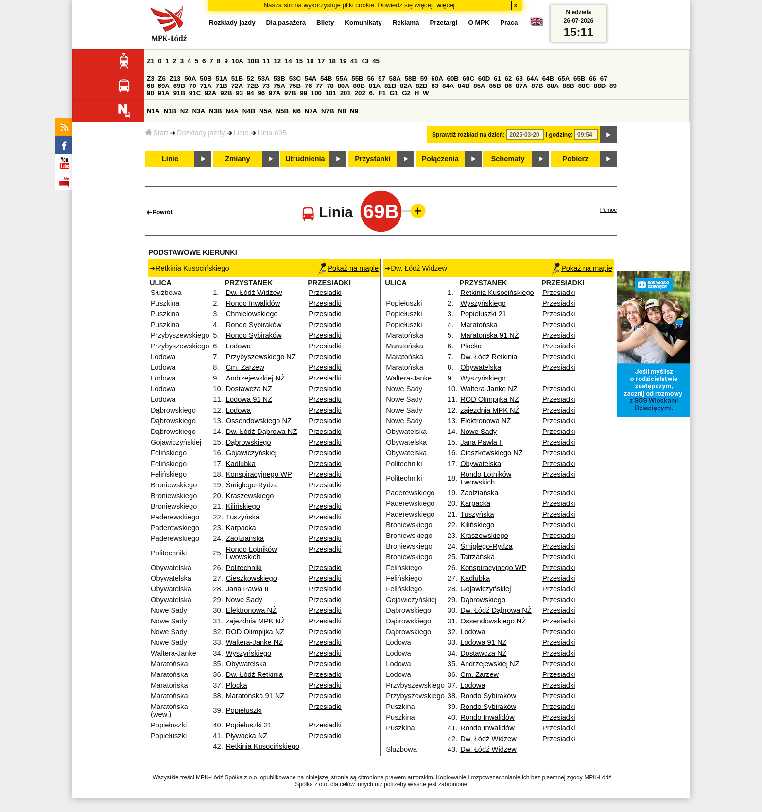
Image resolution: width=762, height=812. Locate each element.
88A (552, 85)
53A (263, 78)
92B (226, 93)
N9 (354, 111)
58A (395, 78)
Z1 (151, 61)
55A (341, 78)
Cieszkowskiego (251, 578)
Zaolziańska (245, 538)
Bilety (325, 22)
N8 (342, 111)
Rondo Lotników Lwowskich (251, 553)
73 (266, 85)
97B (290, 93)
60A (437, 78)
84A (448, 85)
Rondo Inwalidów (253, 303)
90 (150, 93)
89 (613, 85)
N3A (199, 111)
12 (277, 61)
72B (253, 85)
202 (360, 93)
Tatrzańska (477, 557)
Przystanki (372, 159)
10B (253, 61)
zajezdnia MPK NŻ (255, 621)
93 (239, 93)
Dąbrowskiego (248, 442)
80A (343, 85)
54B (326, 78)
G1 (394, 93)
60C (468, 78)
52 (250, 78)
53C (295, 78)
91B (179, 93)
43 (365, 61)
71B (221, 85)
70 (192, 85)
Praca (509, 22)
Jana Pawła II (247, 589)
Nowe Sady (244, 600)
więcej (446, 5)
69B (179, 85)
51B (237, 78)
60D (484, 78)
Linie (241, 133)
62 (508, 78)
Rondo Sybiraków (254, 324)
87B (537, 85)
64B (548, 78)
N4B (249, 111)
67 (603, 78)
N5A (265, 111)
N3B (215, 111)
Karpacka (241, 528)
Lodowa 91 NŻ (249, 399)
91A (164, 93)
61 (497, 78)
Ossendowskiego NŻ (259, 421)
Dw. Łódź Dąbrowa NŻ (261, 431)
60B (453, 78)
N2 (184, 111)
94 (250, 93)
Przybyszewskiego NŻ (261, 357)
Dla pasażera (286, 22)
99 (303, 93)
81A (375, 85)
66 (592, 78)
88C (584, 85)
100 (316, 93)
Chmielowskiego (252, 314)
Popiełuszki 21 (249, 725)
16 (310, 61)
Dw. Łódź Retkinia (254, 674)
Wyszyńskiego (249, 653)
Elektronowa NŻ (251, 610)
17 (321, 61)
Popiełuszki (244, 710)
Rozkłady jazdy (201, 133)
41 (354, 61)
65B (579, 78)
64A (532, 78)
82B (421, 85)
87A (521, 85)
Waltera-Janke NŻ (254, 642)
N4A (232, 111)
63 (519, 78)
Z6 (162, 78)
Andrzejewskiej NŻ (255, 378)
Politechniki (244, 567)
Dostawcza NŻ (249, 389)
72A (237, 85)
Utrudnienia (305, 159)
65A (564, 78)
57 (381, 78)
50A (190, 78)
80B (359, 85)
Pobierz (576, 159)
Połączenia (440, 159)
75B (295, 85)
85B (495, 85)
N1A (153, 111)
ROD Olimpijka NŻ (255, 632)
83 (434, 85)
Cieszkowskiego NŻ (491, 453)
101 (331, 93)
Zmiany (237, 159)
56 (370, 78)
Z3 (151, 78)
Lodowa (238, 346)
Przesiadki (325, 292)
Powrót (163, 212)
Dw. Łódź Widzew (254, 292)
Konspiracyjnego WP (259, 474)
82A (406, 85)
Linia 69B (272, 133)
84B (463, 85)
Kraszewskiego (250, 496)
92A (210, 93)
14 (288, 61)
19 (343, 61)
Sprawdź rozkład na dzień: (468, 134)
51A (221, 78)
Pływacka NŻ (247, 736)
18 (332, 61)
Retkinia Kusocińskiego (263, 746)
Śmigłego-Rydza (252, 485)
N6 (297, 111)
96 (261, 93)
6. (372, 93)
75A (279, 85)
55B (357, 78)
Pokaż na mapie (348, 268)
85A (479, 85)
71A (205, 85)
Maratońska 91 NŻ (255, 696)
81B (390, 85)
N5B (282, 111)
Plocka (236, 685)
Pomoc (608, 210)
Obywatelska (246, 664)
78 (330, 85)
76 (308, 85)
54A (310, 78)
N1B (169, 111)
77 (319, 85)
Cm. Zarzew (245, 367)
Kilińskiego (243, 506)
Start (156, 133)
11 (266, 61)
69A (164, 85)
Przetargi (443, 22)
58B (410, 78)
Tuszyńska (243, 517)
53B (279, 78)
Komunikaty (363, 22)
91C (195, 93)
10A (237, 61)
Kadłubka (241, 463)
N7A (311, 111)
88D (600, 85)
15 (299, 61)
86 (508, 85)
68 (150, 85)
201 (345, 93)
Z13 (175, 78)
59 (424, 78)
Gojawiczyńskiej (251, 453)
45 (376, 61)
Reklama (406, 22)
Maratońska (479, 324)
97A (274, 93)
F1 (382, 93)
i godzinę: (559, 134)
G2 (406, 93)
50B (205, 78)
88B (568, 85)
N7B (327, 111)
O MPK (479, 22)
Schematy (507, 159)
